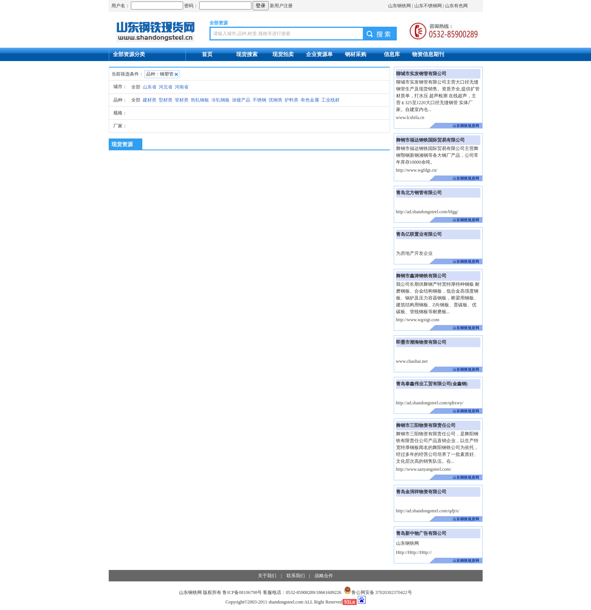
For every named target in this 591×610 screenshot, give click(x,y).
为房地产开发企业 (414, 253)
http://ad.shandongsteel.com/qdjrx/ (428, 510)
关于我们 (267, 575)
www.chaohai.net (412, 361)
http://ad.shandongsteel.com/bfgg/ (427, 211)
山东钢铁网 (399, 5)
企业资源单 (319, 54)
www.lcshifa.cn (410, 117)
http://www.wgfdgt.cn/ (417, 170)
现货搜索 (247, 54)
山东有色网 (456, 5)
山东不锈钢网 (428, 5)
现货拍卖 (283, 54)
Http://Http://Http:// (414, 552)
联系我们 (296, 575)
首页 (207, 54)
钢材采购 (355, 54)
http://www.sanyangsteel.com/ (423, 469)
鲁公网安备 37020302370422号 (378, 592)
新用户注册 (281, 5)
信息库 (392, 54)
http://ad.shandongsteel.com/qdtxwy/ (430, 403)
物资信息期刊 (428, 54)
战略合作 (324, 575)
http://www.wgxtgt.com (418, 319)
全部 (135, 87)
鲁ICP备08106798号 (242, 592)
